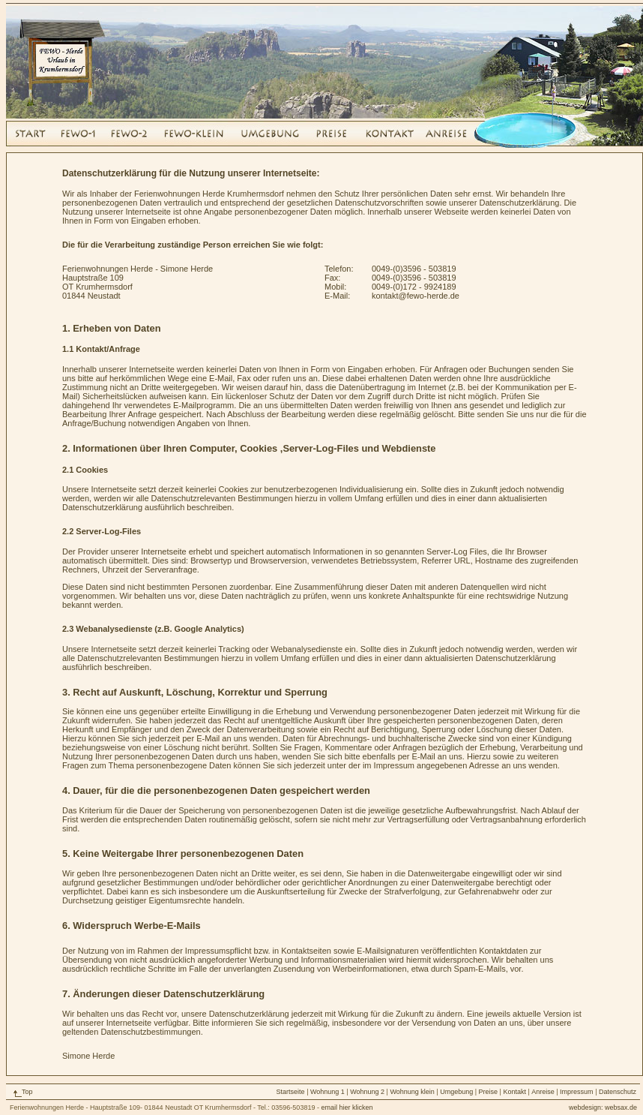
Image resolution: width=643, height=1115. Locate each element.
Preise (489, 1091)
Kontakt (514, 1091)
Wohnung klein (412, 1091)
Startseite (291, 1091)
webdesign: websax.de (603, 1107)
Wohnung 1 (327, 1091)
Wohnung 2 (367, 1091)
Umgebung (456, 1091)
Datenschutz (617, 1091)
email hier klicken (346, 1107)
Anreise (543, 1091)
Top (27, 1091)
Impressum (577, 1091)
